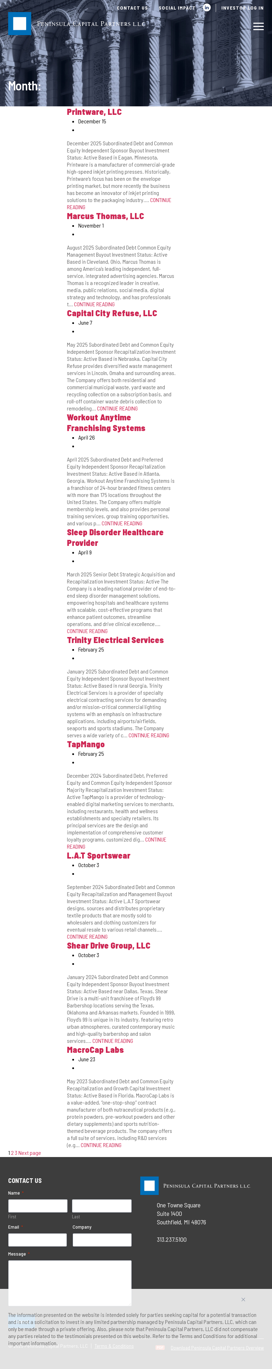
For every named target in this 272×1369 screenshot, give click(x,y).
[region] (136, 1329)
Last (76, 1216)
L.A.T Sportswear (98, 855)
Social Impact (177, 8)
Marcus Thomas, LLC (105, 216)
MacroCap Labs (95, 1049)
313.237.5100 (172, 1239)
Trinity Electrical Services (115, 640)
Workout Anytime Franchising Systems (106, 422)
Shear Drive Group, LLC (109, 945)
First (12, 1216)
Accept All (251, 1302)
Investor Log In (242, 8)
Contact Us (132, 8)
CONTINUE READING (94, 304)
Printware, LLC (94, 111)
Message (19, 1254)
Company (82, 1227)
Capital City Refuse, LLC (112, 313)
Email (15, 1227)
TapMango (86, 744)
